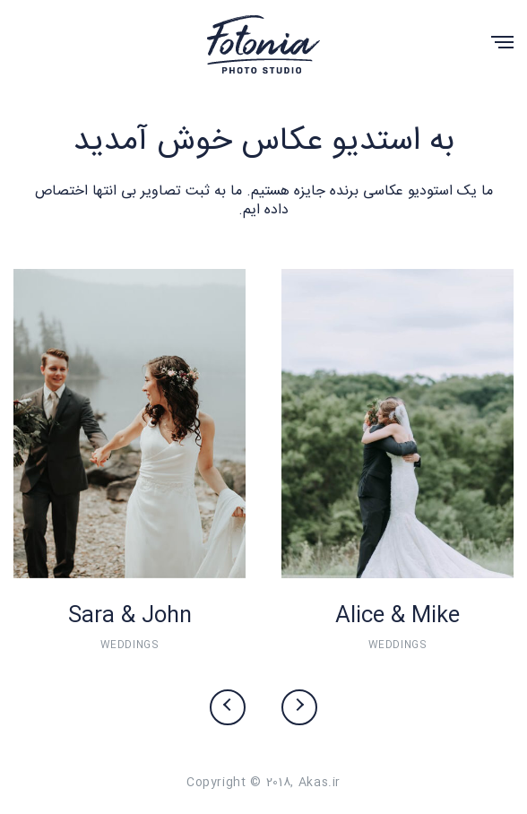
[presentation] (228, 707)
